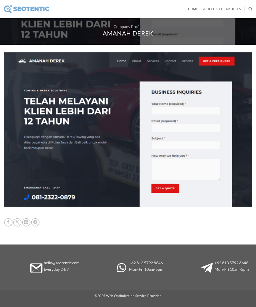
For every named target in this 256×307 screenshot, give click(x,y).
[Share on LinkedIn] (26, 222)
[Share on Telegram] (35, 222)
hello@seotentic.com (62, 262)
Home (193, 9)
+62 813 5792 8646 (146, 262)
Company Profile (128, 26)
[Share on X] (17, 222)
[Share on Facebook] (8, 222)
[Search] (250, 9)
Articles (233, 9)
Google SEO (212, 9)
